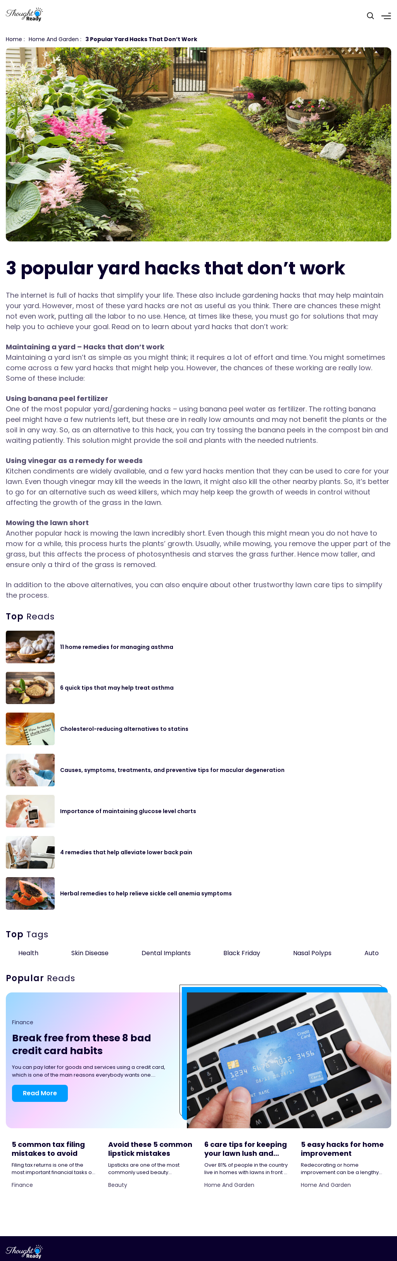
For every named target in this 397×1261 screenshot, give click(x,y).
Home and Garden (54, 39)
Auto (371, 953)
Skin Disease (90, 953)
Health (28, 953)
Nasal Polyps (312, 953)
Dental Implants (166, 953)
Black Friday (241, 953)
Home (14, 39)
